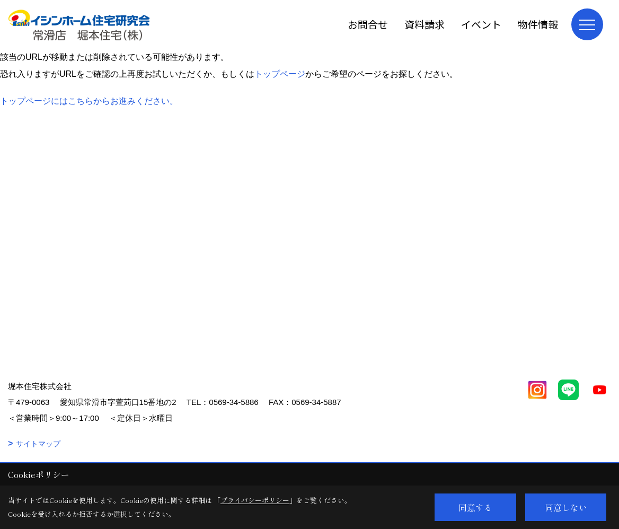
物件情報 (538, 24)
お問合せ (368, 24)
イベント (481, 24)
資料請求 (424, 24)
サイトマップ (38, 443)
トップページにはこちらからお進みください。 (89, 100)
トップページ (279, 73)
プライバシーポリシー (254, 500)
